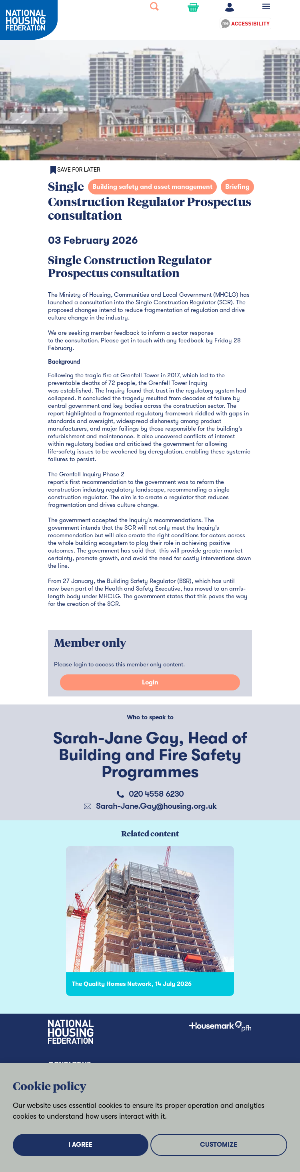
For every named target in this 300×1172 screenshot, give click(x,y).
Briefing (237, 186)
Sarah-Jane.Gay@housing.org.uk (156, 806)
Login (150, 682)
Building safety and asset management (152, 186)
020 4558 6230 (156, 794)
